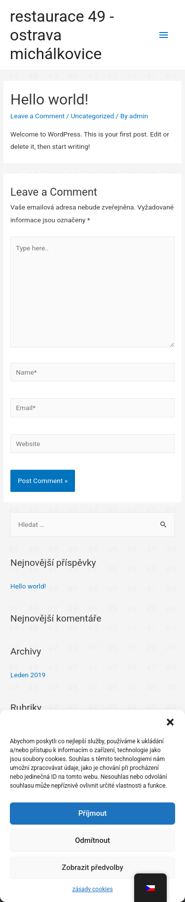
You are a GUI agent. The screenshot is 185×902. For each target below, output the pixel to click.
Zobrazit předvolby (92, 867)
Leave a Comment (37, 116)
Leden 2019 (27, 675)
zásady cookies (92, 889)
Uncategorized (92, 116)
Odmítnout (92, 840)
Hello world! (28, 586)
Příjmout (92, 813)
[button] (170, 722)
